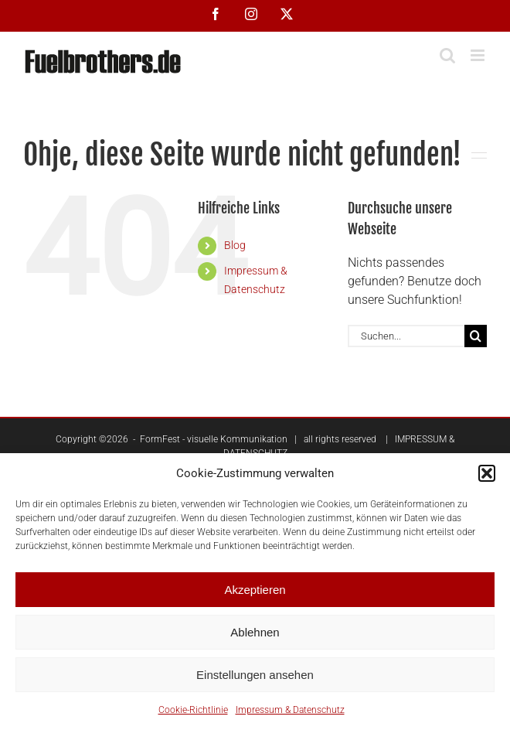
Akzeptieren (254, 589)
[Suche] (475, 336)
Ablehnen (254, 632)
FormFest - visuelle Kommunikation (213, 439)
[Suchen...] (406, 336)
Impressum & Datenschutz (290, 709)
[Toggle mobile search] (447, 55)
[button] (487, 473)
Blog (235, 245)
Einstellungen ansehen (255, 674)
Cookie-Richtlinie (193, 709)
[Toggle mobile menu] (479, 55)
